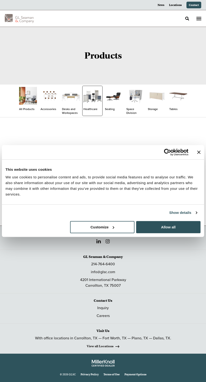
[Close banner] (199, 152)
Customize (102, 227)
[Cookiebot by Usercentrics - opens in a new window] (167, 152)
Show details (180, 213)
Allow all (168, 227)
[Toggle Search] (187, 18)
